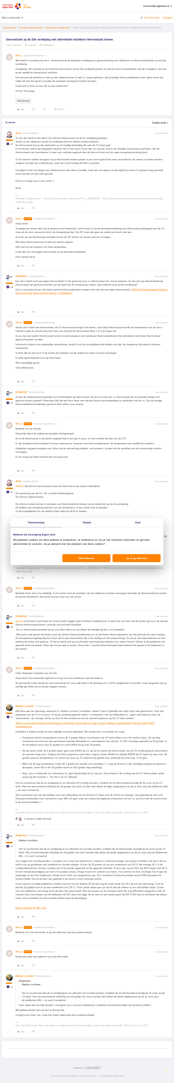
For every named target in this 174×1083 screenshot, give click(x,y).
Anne (18, 133)
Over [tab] (138, 522)
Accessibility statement (111, 1075)
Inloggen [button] (167, 17)
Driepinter (21, 276)
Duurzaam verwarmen (58, 27)
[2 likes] (33, 819)
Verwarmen (23, 100)
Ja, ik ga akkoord (136, 558)
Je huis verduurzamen (31, 27)
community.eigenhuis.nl (157, 6)
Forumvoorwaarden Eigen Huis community (73, 1075)
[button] (150, 17)
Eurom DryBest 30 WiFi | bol (30, 908)
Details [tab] (87, 522)
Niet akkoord (86, 558)
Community (9, 27)
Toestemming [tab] (36, 522)
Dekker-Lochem (24, 706)
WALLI (18, 55)
